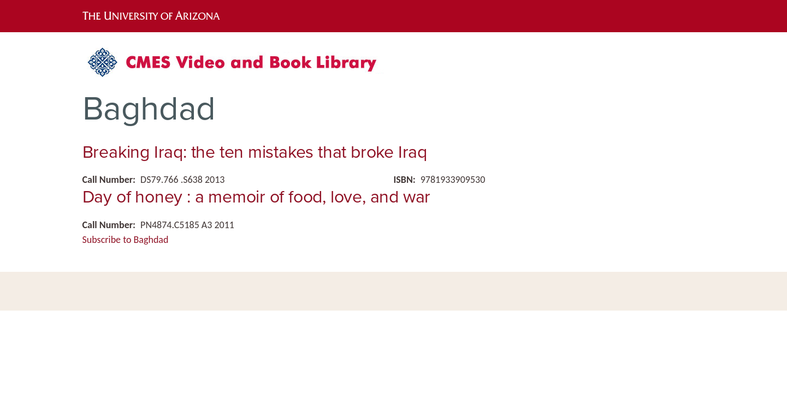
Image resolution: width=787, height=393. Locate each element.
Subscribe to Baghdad (125, 240)
